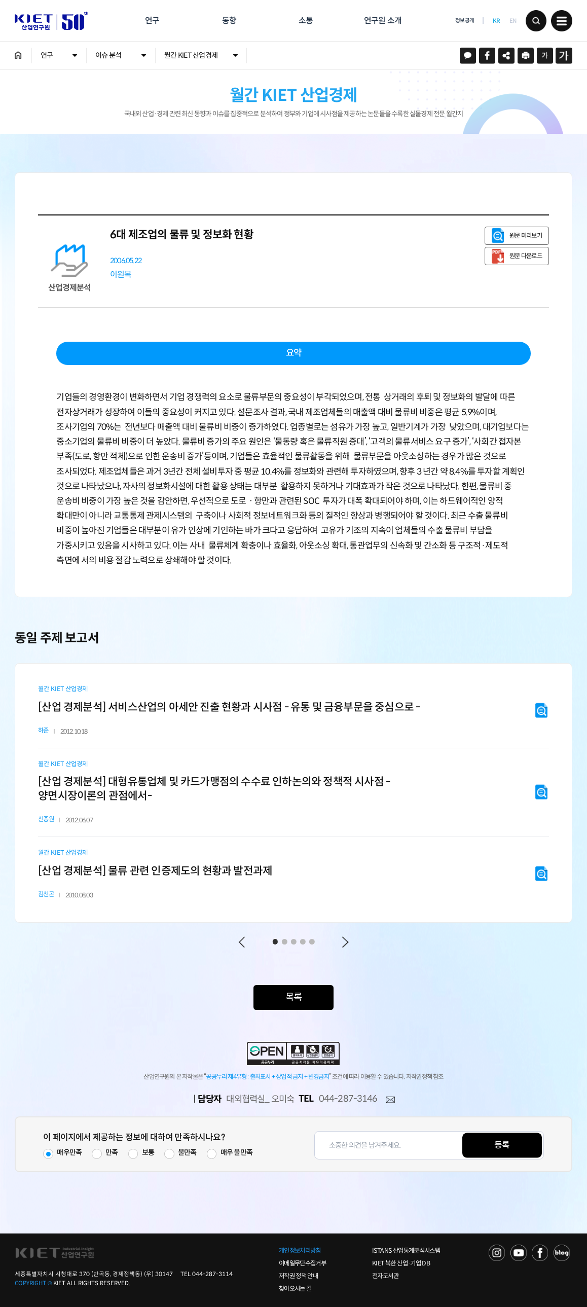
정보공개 (464, 20)
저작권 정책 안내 (298, 1276)
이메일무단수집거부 (302, 1263)
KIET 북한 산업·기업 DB (401, 1263)
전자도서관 (385, 1276)
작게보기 (545, 55)
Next (345, 942)
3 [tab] (294, 942)
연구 (152, 20)
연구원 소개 (382, 20)
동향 (229, 20)
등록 (501, 1145)
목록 (293, 997)
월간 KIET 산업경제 (190, 55)
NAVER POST (562, 1253)
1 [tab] (275, 942)
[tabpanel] (293, 793)
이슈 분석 (108, 55)
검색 (536, 20)
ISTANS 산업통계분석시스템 (406, 1251)
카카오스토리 (468, 55)
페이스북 (487, 55)
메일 (390, 1099)
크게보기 (564, 55)
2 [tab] (284, 942)
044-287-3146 (348, 1098)
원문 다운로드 (525, 256)
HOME (18, 55)
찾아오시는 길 (295, 1289)
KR (496, 20)
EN (513, 20)
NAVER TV (497, 1253)
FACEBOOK (540, 1253)
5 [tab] (312, 942)
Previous (242, 942)
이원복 (121, 274)
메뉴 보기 (561, 20)
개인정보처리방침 (300, 1251)
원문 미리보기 (525, 236)
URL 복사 (506, 55)
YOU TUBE (518, 1253)
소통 (306, 20)
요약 (293, 352)
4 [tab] (303, 942)
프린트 (526, 55)
